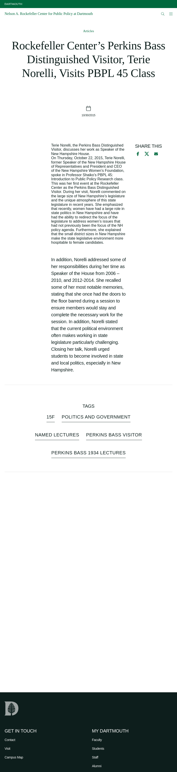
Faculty (97, 740)
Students (98, 748)
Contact (10, 740)
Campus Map (14, 757)
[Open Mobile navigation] (170, 13)
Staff (95, 757)
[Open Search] (163, 14)
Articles (88, 31)
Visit (7, 748)
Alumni (97, 766)
